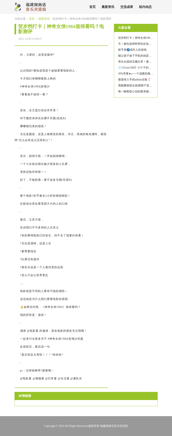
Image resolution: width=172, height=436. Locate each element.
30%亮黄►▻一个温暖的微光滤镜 (138, 73)
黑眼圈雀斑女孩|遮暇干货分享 (136, 85)
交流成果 (126, 7)
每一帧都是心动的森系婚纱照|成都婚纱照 (143, 91)
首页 (92, 7)
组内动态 (145, 7)
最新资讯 (108, 7)
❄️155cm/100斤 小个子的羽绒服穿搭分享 (143, 67)
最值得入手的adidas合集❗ (134, 79)
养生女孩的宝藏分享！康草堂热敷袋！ (141, 61)
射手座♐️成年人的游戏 (132, 49)
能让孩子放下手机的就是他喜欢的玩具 (141, 55)
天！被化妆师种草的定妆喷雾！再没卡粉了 (144, 43)
